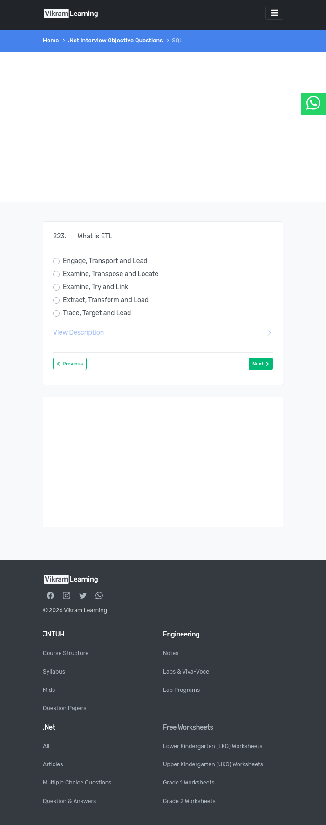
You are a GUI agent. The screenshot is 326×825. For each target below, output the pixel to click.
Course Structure (65, 653)
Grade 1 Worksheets (189, 782)
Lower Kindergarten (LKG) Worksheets (213, 746)
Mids (49, 690)
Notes (170, 653)
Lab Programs (181, 690)
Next (260, 364)
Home (51, 40)
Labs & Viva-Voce (186, 672)
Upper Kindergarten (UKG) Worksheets (213, 764)
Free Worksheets (188, 727)
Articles (53, 764)
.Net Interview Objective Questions (115, 40)
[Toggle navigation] (274, 13)
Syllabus (54, 672)
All (46, 746)
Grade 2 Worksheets (189, 801)
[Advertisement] (163, 126)
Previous (70, 364)
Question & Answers (69, 801)
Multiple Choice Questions (77, 782)
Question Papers (65, 708)
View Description (163, 333)
